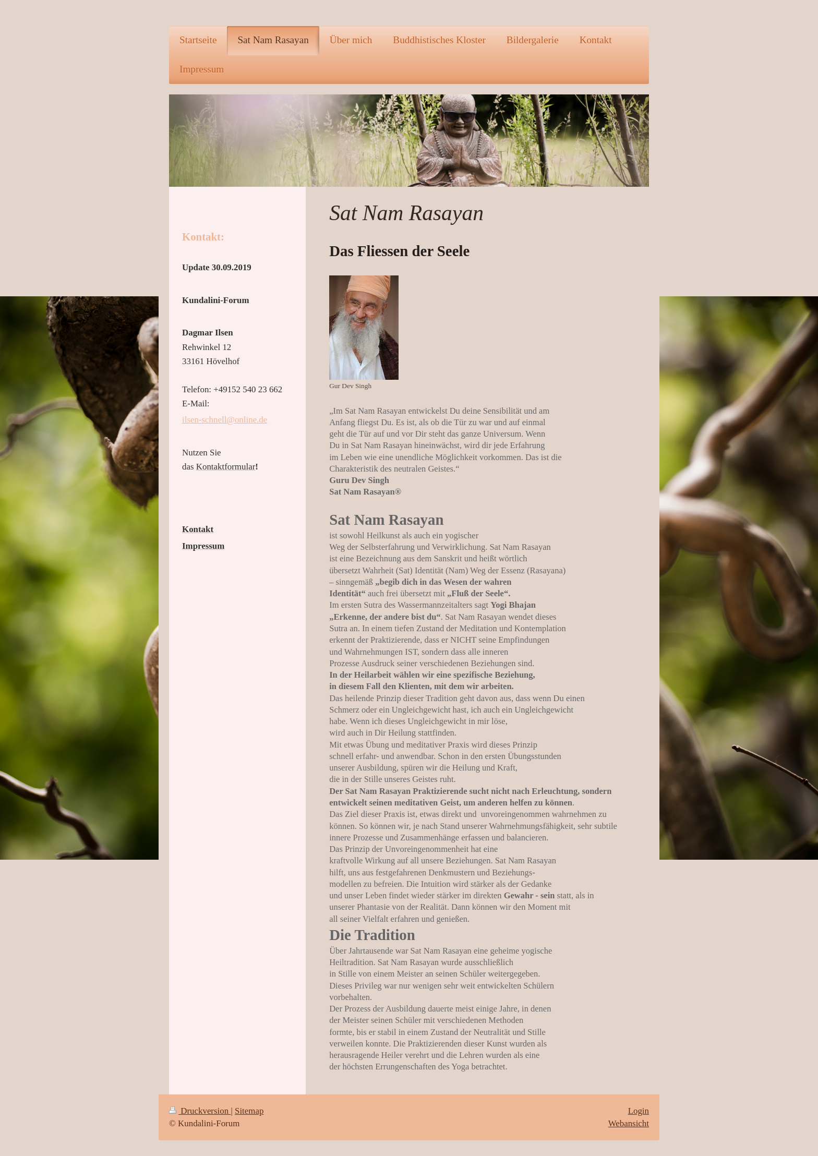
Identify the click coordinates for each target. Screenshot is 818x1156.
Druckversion (200, 1111)
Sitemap (249, 1111)
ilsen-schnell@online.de (224, 420)
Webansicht (628, 1123)
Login (638, 1111)
